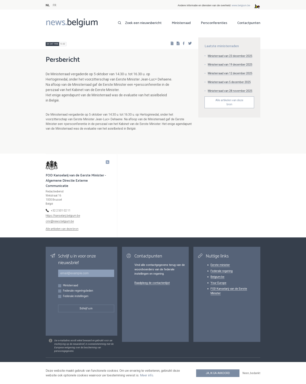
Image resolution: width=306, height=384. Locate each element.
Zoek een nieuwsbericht (143, 23)
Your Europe (218, 283)
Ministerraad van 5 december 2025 (229, 82)
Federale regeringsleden (78, 291)
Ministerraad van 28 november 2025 (230, 90)
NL (48, 5)
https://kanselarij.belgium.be (63, 215)
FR (54, 5)
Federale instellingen (75, 296)
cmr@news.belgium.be (60, 221)
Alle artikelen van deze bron (229, 102)
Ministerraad (181, 23)
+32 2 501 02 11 (60, 210)
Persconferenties (214, 23)
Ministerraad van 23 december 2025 (230, 56)
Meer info (146, 375)
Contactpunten (248, 23)
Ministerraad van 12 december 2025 (230, 73)
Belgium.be (217, 277)
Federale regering (222, 271)
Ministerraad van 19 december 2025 (230, 64)
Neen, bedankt (251, 373)
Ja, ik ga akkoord (218, 373)
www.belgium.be (241, 5)
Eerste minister (220, 265)
